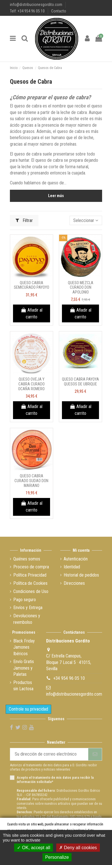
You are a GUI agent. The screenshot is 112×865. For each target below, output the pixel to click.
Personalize (57, 857)
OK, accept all (33, 847)
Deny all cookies (78, 847)
